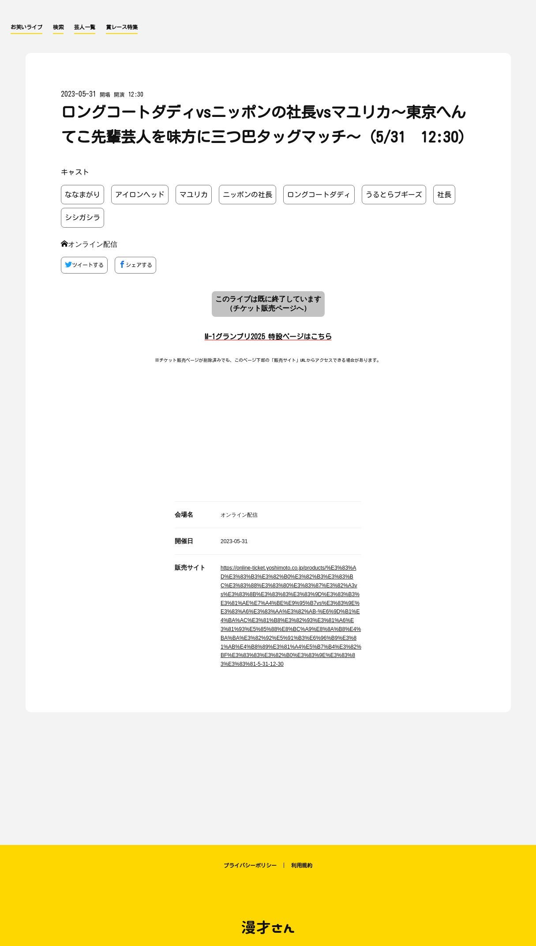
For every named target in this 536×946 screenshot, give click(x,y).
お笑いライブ (26, 27)
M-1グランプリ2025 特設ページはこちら (268, 336)
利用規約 (301, 865)
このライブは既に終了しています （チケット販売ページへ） (268, 303)
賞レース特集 (122, 27)
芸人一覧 (84, 27)
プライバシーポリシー (250, 865)
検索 (58, 27)
